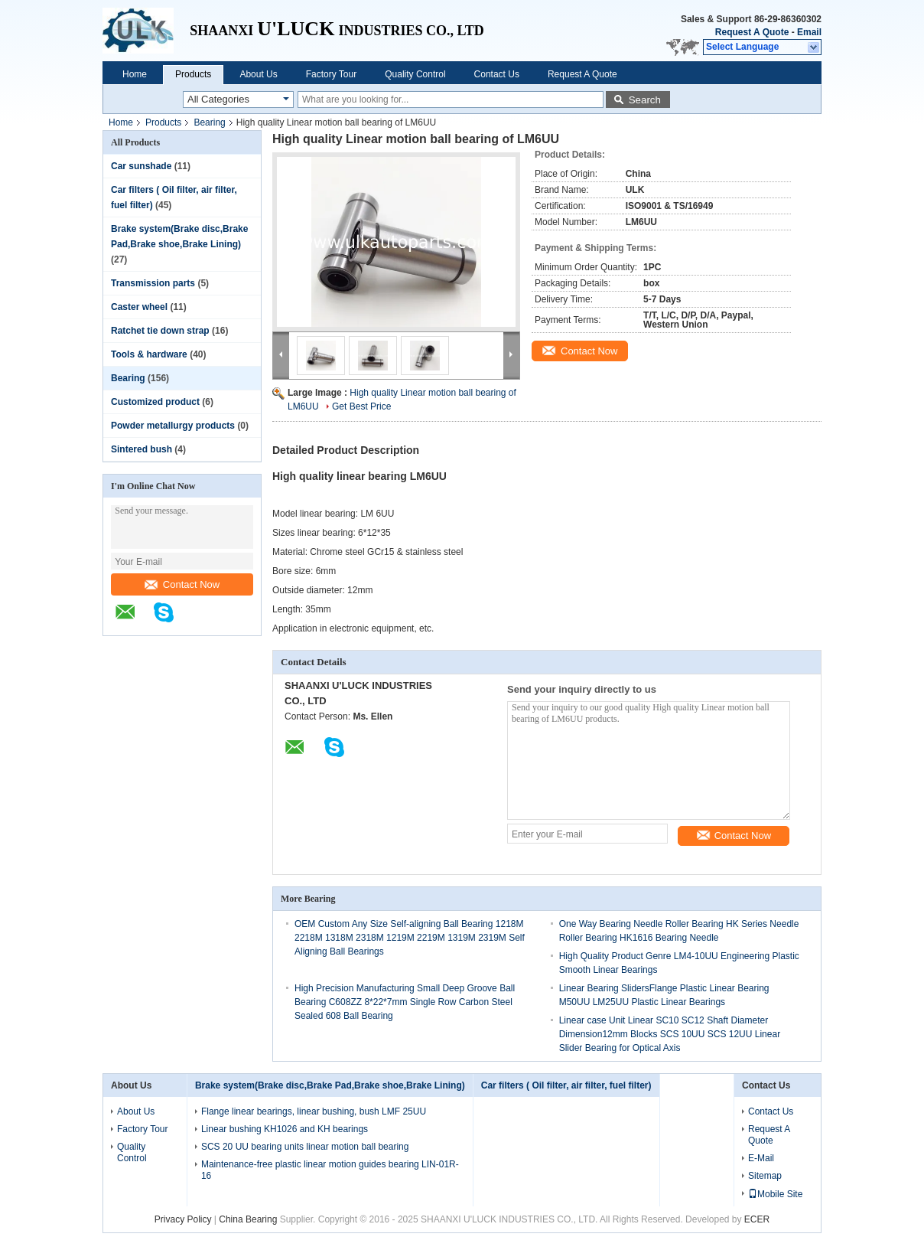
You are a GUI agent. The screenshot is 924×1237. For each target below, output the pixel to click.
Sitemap (765, 1175)
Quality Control (415, 74)
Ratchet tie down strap (160, 330)
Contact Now (182, 584)
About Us (258, 74)
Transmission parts (153, 283)
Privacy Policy (183, 1219)
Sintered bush (141, 449)
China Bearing (248, 1219)
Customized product (155, 402)
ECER (756, 1219)
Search (645, 100)
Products (193, 74)
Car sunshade (141, 166)
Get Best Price (361, 406)
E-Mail (761, 1158)
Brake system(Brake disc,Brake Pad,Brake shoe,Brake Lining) (330, 1085)
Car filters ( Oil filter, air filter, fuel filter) (566, 1085)
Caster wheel (139, 307)
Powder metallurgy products (173, 425)
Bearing (209, 122)
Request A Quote (752, 32)
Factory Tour (331, 74)
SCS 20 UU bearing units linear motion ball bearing (304, 1146)
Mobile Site (775, 1194)
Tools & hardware (149, 354)
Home (134, 74)
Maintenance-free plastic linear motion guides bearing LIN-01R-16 (330, 1170)
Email (809, 32)
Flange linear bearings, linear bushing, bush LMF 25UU (313, 1111)
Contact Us (496, 74)
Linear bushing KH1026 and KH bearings (284, 1129)
